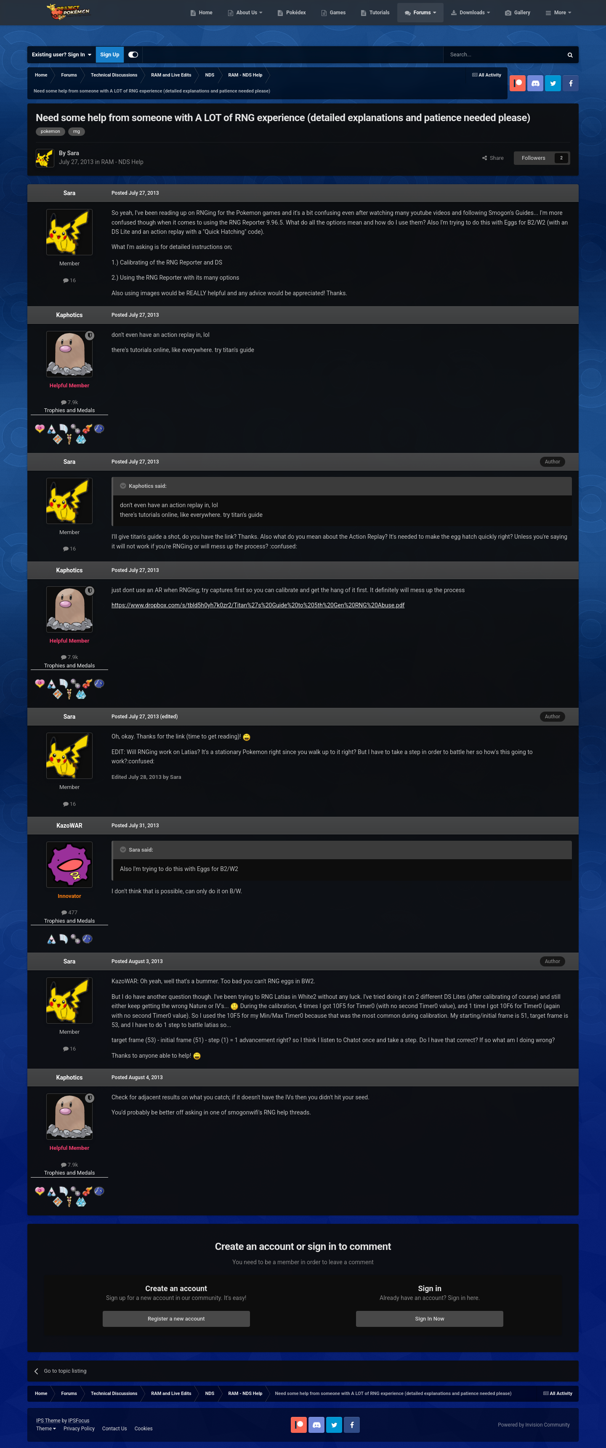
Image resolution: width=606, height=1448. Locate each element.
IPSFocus (78, 1421)
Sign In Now (429, 1319)
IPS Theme (48, 1421)
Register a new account (176, 1319)
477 (69, 912)
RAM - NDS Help (122, 162)
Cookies (144, 1429)
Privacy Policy (79, 1429)
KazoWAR (69, 825)
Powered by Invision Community (534, 1425)
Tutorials (419, 21)
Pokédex (335, 21)
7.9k (69, 402)
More (560, 21)
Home (245, 21)
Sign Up (109, 54)
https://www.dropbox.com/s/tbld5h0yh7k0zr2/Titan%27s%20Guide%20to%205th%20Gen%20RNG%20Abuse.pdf (258, 605)
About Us (287, 21)
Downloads (512, 21)
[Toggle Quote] (124, 485)
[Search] (483, 55)
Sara (70, 193)
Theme (46, 1429)
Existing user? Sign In (61, 55)
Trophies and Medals (69, 410)
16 (69, 280)
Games (377, 21)
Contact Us (114, 1429)
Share (493, 158)
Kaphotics (69, 315)
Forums (463, 21)
